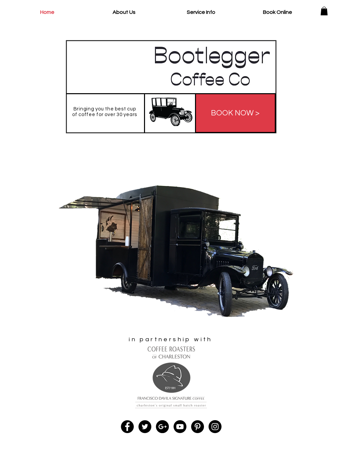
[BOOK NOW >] (235, 113)
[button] (324, 11)
